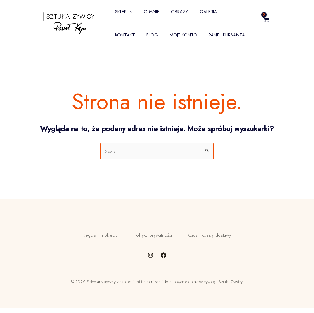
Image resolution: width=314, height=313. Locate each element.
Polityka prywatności (152, 237)
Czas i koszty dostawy (214, 237)
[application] (128, 11)
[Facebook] (163, 260)
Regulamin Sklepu (95, 237)
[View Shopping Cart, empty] (281, 23)
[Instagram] (150, 260)
